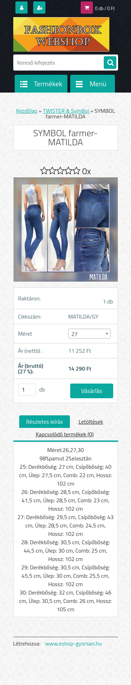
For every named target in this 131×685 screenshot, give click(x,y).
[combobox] (89, 333)
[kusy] (27, 390)
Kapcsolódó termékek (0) (65, 434)
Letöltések (91, 421)
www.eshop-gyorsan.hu (73, 643)
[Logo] (61, 34)
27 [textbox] (74, 334)
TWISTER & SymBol (66, 111)
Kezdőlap (26, 111)
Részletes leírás (44, 421)
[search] (110, 63)
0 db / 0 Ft (105, 8)
